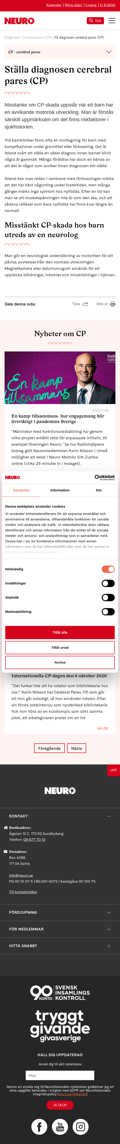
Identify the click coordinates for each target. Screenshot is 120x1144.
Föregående (49, 748)
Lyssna (91, 5)
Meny (112, 20)
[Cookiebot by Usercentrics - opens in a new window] (95, 478)
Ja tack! (60, 1105)
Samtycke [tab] (21, 490)
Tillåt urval (60, 647)
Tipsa (76, 304)
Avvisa (60, 662)
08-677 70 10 (34, 839)
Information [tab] (60, 490)
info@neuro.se (21, 875)
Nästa (76, 748)
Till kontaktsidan (23, 892)
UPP (113, 770)
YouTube (60, 1127)
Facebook (39, 1127)
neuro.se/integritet (72, 1094)
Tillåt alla (60, 632)
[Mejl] (60, 1075)
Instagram (81, 1127)
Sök (95, 21)
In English (107, 5)
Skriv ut (101, 304)
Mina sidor (73, 5)
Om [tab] (99, 490)
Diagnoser (12, 37)
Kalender (54, 5)
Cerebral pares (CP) (37, 37)
